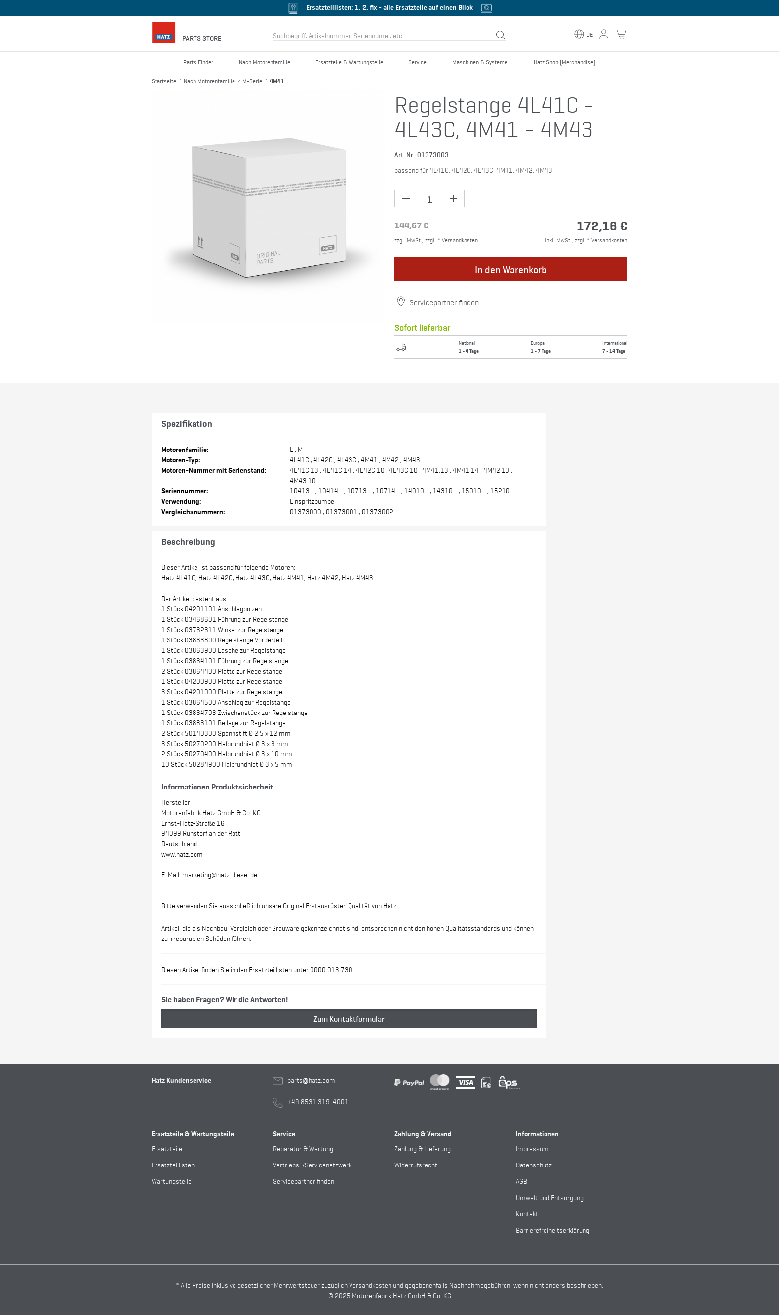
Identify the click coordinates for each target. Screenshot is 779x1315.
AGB (521, 1180)
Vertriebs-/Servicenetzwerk (312, 1164)
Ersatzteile (167, 1148)
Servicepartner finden (444, 302)
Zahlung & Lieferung (422, 1148)
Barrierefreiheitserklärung (552, 1229)
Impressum (532, 1148)
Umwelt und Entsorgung (550, 1197)
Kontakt (527, 1213)
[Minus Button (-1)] (406, 198)
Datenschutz (534, 1164)
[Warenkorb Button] (621, 34)
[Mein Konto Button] (603, 34)
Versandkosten (460, 239)
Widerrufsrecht (415, 1164)
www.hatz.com (182, 853)
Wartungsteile (172, 1180)
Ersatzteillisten (173, 1164)
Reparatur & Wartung (303, 1148)
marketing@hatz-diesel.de (219, 874)
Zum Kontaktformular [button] (349, 1018)
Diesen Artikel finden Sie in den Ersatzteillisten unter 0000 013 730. (257, 969)
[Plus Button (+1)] (453, 198)
